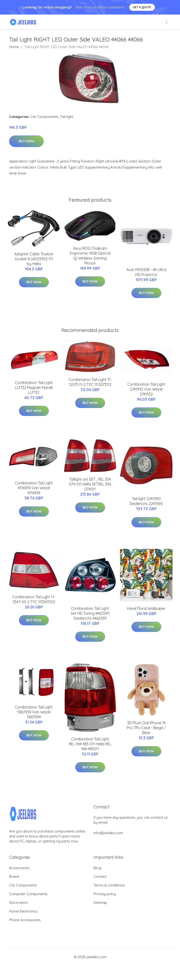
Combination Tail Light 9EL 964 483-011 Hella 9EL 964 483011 (90, 744)
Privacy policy (105, 894)
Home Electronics (23, 911)
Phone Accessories (25, 920)
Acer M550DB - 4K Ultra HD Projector (146, 272)
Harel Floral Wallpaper (146, 608)
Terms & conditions (109, 885)
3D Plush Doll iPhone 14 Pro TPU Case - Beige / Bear (146, 727)
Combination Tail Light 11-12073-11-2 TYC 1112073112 (90, 382)
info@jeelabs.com (108, 833)
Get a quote (142, 7)
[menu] (167, 22)
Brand (14, 876)
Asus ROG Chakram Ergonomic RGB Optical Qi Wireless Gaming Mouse (90, 255)
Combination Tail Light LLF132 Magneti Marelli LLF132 (34, 387)
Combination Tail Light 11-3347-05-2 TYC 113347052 (33, 599)
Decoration (18, 902)
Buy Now (26, 141)
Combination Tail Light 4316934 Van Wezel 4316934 (34, 488)
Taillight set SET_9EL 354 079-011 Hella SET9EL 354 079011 (90, 484)
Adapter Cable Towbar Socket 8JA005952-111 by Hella (33, 259)
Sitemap (100, 902)
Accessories (19, 868)
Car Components (44, 116)
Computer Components (28, 894)
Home (14, 47)
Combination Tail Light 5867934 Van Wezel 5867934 (34, 712)
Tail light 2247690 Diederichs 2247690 (146, 501)
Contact (100, 876)
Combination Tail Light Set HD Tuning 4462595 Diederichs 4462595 (90, 613)
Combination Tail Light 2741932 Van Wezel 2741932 (146, 389)
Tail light (66, 116)
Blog (97, 868)
